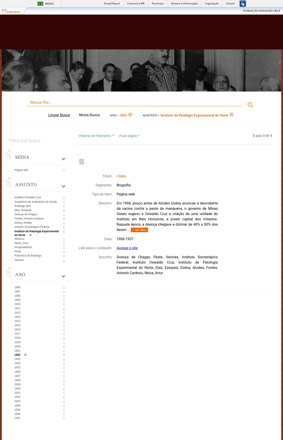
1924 (17, 363)
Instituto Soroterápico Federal (32, 226)
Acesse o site (127, 248)
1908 (17, 295)
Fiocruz (13, 11)
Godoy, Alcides (23, 222)
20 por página (130, 135)
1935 (17, 409)
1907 (17, 291)
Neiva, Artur (21, 243)
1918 (17, 337)
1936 (17, 414)
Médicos (19, 238)
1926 (17, 371)
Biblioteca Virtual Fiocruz (124, 34)
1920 (17, 346)
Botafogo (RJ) (23, 206)
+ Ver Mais (139, 230)
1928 (17, 380)
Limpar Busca (59, 115)
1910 (17, 304)
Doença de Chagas (26, 214)
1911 (17, 308)
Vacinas (19, 260)
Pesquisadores (23, 247)
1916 (17, 329)
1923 (17, 359)
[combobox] (141, 105)
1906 (17, 287)
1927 (17, 376)
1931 (17, 392)
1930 (17, 388)
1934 (17, 405)
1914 (17, 321)
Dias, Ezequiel (23, 210)
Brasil (49, 4)
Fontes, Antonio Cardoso (29, 218)
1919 (17, 342)
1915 (17, 325)
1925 (17, 367)
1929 (17, 384)
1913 (17, 316)
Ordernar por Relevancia (97, 135)
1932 (17, 397)
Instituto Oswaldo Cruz (28, 197)
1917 (17, 333)
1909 (17, 299)
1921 (17, 350)
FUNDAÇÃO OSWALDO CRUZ (261, 10)
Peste (18, 251)
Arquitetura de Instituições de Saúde (36, 201)
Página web (21, 170)
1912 (17, 312)
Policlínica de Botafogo (28, 255)
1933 (17, 401)
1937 (17, 418)
